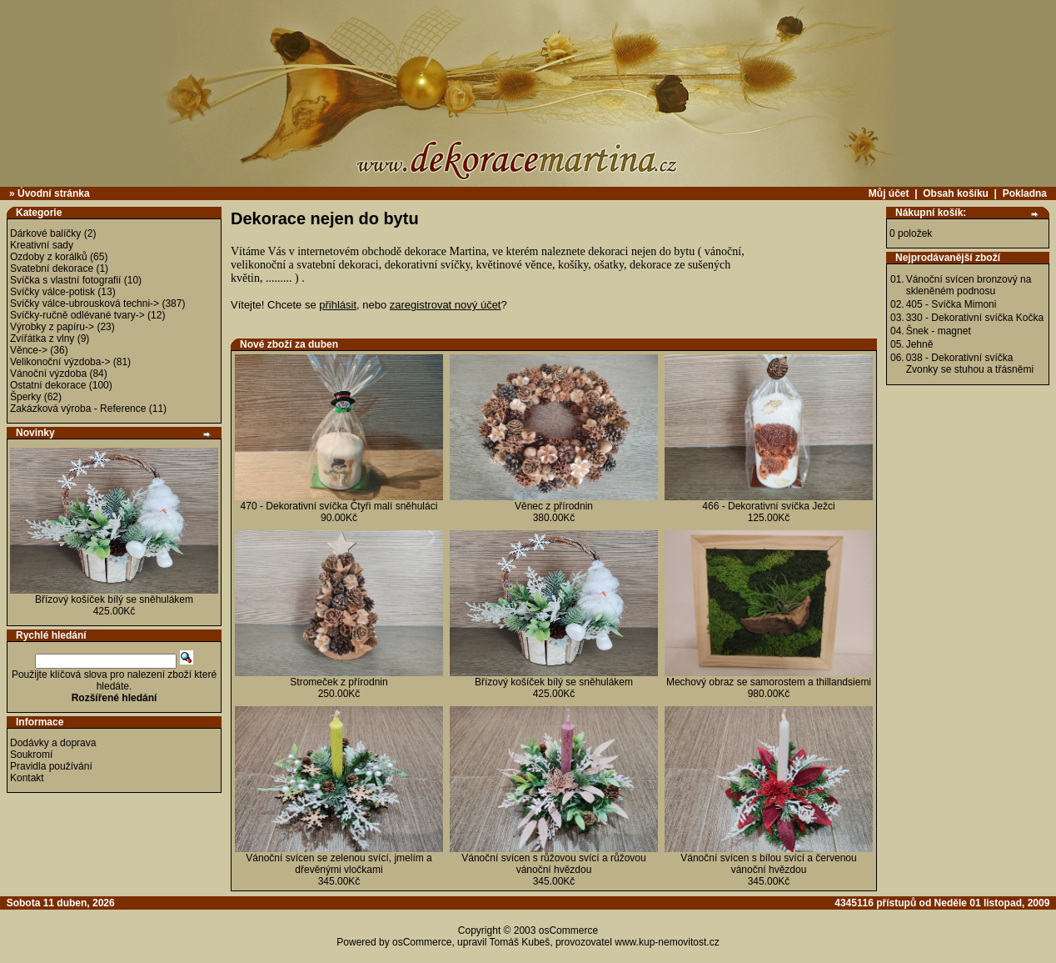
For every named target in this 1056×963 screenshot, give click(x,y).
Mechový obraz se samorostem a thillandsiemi (768, 682)
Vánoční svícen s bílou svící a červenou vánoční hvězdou (768, 863)
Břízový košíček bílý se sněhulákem (114, 599)
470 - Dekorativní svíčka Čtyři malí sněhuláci (339, 506)
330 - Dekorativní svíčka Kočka (975, 318)
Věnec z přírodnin (554, 506)
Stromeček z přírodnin (338, 682)
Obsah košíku (956, 193)
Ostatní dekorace (48, 385)
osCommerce (568, 930)
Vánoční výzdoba (48, 373)
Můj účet (889, 193)
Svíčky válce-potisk (52, 292)
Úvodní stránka (53, 193)
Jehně (920, 344)
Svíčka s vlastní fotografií (65, 280)
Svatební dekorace (51, 268)
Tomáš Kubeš (520, 942)
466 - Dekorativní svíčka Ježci (768, 506)
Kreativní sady (41, 245)
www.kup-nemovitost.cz (667, 942)
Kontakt (27, 778)
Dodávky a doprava (53, 743)
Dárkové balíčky (45, 233)
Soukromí (31, 754)
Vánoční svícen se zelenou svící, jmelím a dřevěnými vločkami (338, 863)
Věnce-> (28, 350)
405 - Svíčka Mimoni (951, 304)
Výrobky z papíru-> (52, 327)
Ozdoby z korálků (48, 257)
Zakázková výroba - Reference (78, 408)
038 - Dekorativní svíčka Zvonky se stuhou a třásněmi (970, 363)
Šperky (25, 397)
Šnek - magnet (938, 331)
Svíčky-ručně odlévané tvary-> (77, 315)
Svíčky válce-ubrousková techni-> (84, 303)
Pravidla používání (51, 766)
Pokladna (1025, 193)
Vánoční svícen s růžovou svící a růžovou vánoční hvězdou (553, 863)
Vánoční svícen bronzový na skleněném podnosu (969, 285)
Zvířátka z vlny (42, 338)
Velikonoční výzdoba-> (60, 362)
